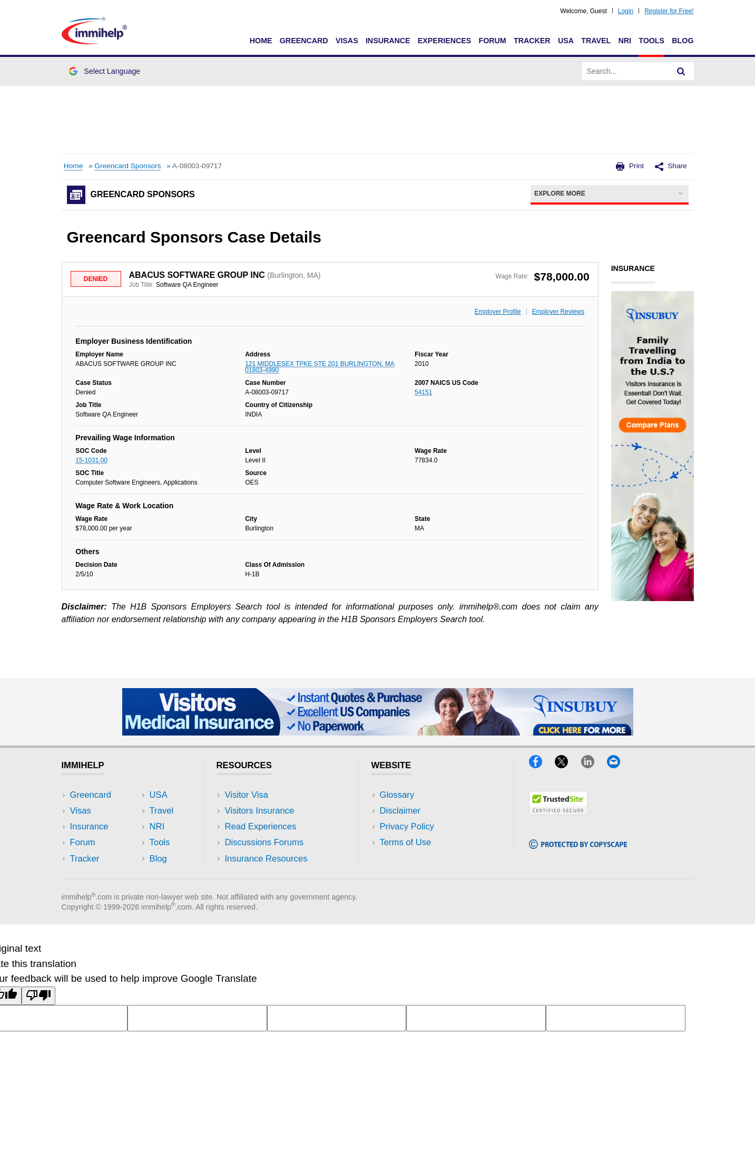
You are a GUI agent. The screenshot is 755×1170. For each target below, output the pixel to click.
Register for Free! (668, 11)
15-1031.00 (91, 460)
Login (625, 11)
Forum (492, 40)
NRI (624, 40)
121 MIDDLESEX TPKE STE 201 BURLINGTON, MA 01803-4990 (320, 367)
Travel (596, 40)
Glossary (397, 795)
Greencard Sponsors (127, 166)
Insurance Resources (266, 859)
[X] (568, 764)
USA (566, 40)
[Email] (618, 764)
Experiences (444, 40)
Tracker (532, 40)
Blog (682, 40)
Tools (651, 40)
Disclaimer (400, 811)
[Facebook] (542, 764)
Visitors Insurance (260, 811)
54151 (423, 392)
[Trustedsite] (558, 811)
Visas (347, 40)
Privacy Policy (407, 826)
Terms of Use (406, 842)
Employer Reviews (558, 311)
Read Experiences (261, 826)
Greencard (304, 40)
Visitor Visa (246, 795)
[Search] (681, 71)
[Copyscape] (578, 845)
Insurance (388, 40)
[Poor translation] (38, 996)
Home (261, 40)
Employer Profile (498, 311)
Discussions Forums (264, 842)
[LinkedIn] (594, 764)
